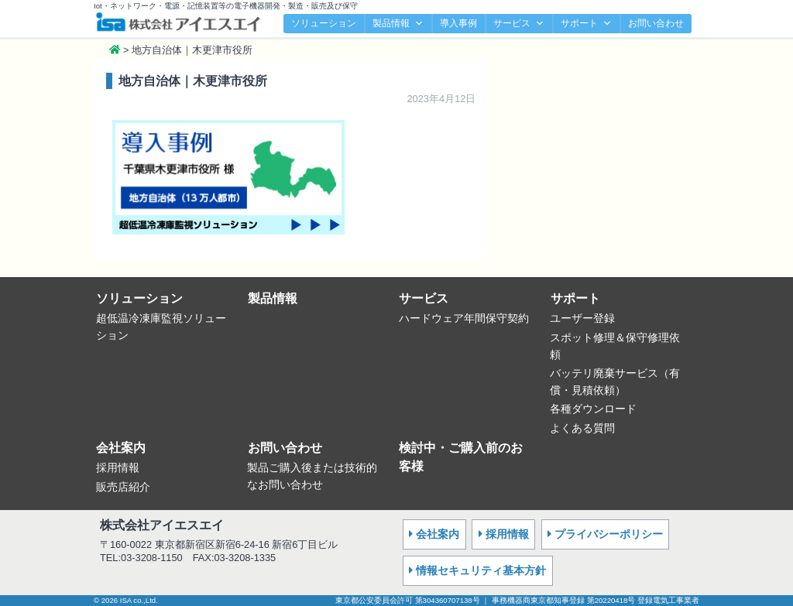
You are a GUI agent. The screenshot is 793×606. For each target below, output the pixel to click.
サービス (518, 23)
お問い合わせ (656, 23)
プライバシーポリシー (608, 534)
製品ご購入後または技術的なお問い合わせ (312, 476)
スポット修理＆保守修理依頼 (615, 346)
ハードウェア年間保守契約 (464, 318)
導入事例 (458, 23)
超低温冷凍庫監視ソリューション (161, 326)
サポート (586, 23)
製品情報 (398, 23)
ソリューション (323, 23)
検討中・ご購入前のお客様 (461, 457)
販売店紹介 (123, 487)
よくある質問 (582, 428)
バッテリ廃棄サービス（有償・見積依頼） (615, 381)
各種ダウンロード (593, 408)
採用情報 (117, 467)
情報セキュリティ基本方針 (481, 570)
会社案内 (121, 447)
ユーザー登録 (582, 318)
